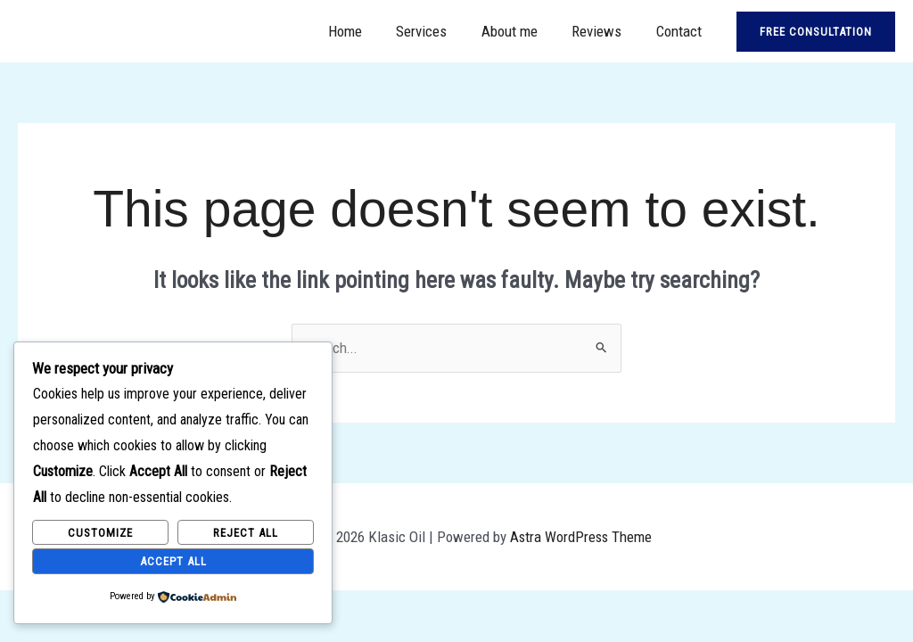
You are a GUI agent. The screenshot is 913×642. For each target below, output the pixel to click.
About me (519, 31)
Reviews (603, 31)
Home (363, 31)
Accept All (173, 560)
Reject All (245, 532)
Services (435, 31)
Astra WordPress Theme (581, 537)
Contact (680, 31)
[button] (815, 32)
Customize (100, 532)
